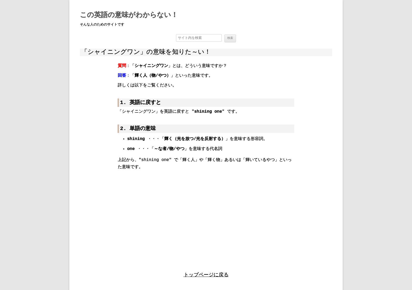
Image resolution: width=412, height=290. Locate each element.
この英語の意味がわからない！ (129, 15)
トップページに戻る (206, 274)
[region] (206, 216)
